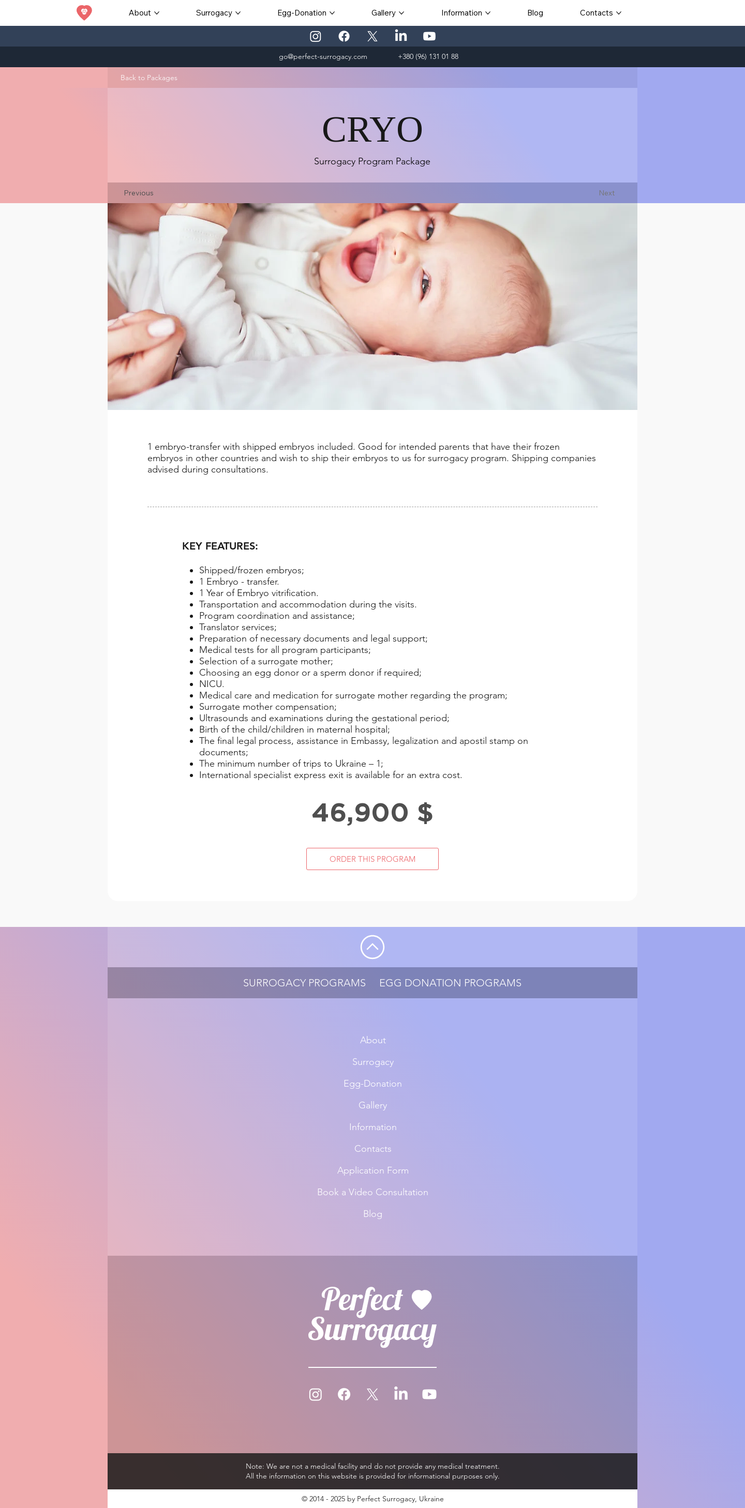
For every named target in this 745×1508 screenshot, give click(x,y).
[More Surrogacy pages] (238, 13)
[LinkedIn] (401, 36)
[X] (372, 36)
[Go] (372, 947)
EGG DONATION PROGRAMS (450, 983)
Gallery (373, 1105)
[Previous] (138, 192)
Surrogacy (372, 1062)
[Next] (606, 192)
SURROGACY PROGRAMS (304, 983)
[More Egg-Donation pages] (332, 13)
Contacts (372, 1148)
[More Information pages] (487, 13)
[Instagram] (315, 36)
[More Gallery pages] (401, 13)
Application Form (372, 1170)
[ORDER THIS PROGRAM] (372, 859)
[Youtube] (429, 36)
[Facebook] (344, 36)
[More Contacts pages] (618, 13)
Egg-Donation (373, 1083)
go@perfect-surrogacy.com (323, 56)
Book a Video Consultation (372, 1192)
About (372, 1040)
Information (372, 1127)
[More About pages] (156, 13)
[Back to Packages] (149, 77)
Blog (372, 1214)
